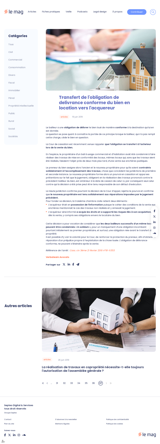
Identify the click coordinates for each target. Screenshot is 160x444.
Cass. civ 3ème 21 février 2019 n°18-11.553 (92, 250)
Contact (7, 419)
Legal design (100, 11)
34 (78, 383)
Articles (32, 11)
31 (57, 383)
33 (71, 383)
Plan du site (9, 424)
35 (86, 383)
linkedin (154, 222)
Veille (69, 11)
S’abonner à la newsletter (66, 419)
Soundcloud (154, 233)
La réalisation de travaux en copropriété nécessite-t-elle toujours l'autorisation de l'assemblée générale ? (93, 369)
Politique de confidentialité (117, 419)
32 (64, 383)
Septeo (14, 413)
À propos (117, 11)
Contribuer (137, 12)
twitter (154, 216)
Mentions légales (62, 424)
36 (93, 383)
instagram (154, 227)
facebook (154, 211)
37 (100, 383)
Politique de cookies (114, 424)
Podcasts (82, 11)
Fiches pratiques (51, 11)
